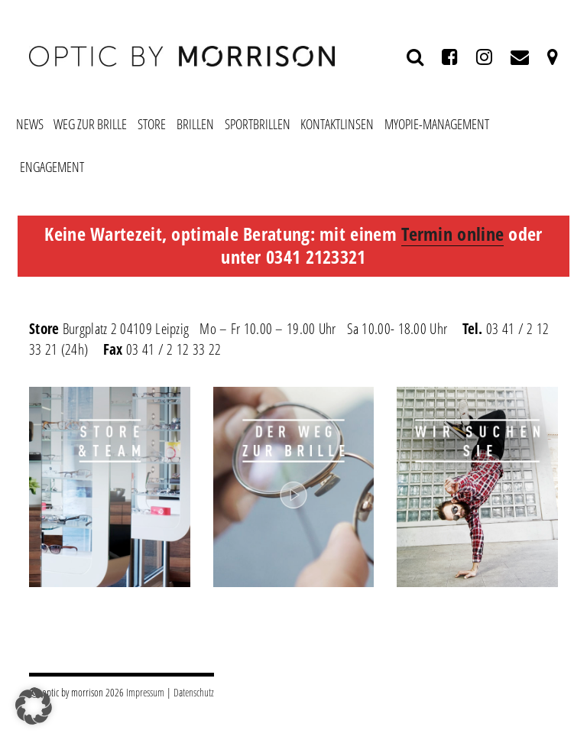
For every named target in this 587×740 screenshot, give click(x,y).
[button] (33, 706)
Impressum (145, 692)
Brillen (195, 124)
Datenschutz (194, 692)
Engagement (52, 166)
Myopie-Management (436, 124)
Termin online (452, 233)
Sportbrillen (257, 124)
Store (152, 124)
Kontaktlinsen (337, 124)
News (30, 124)
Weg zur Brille (90, 124)
